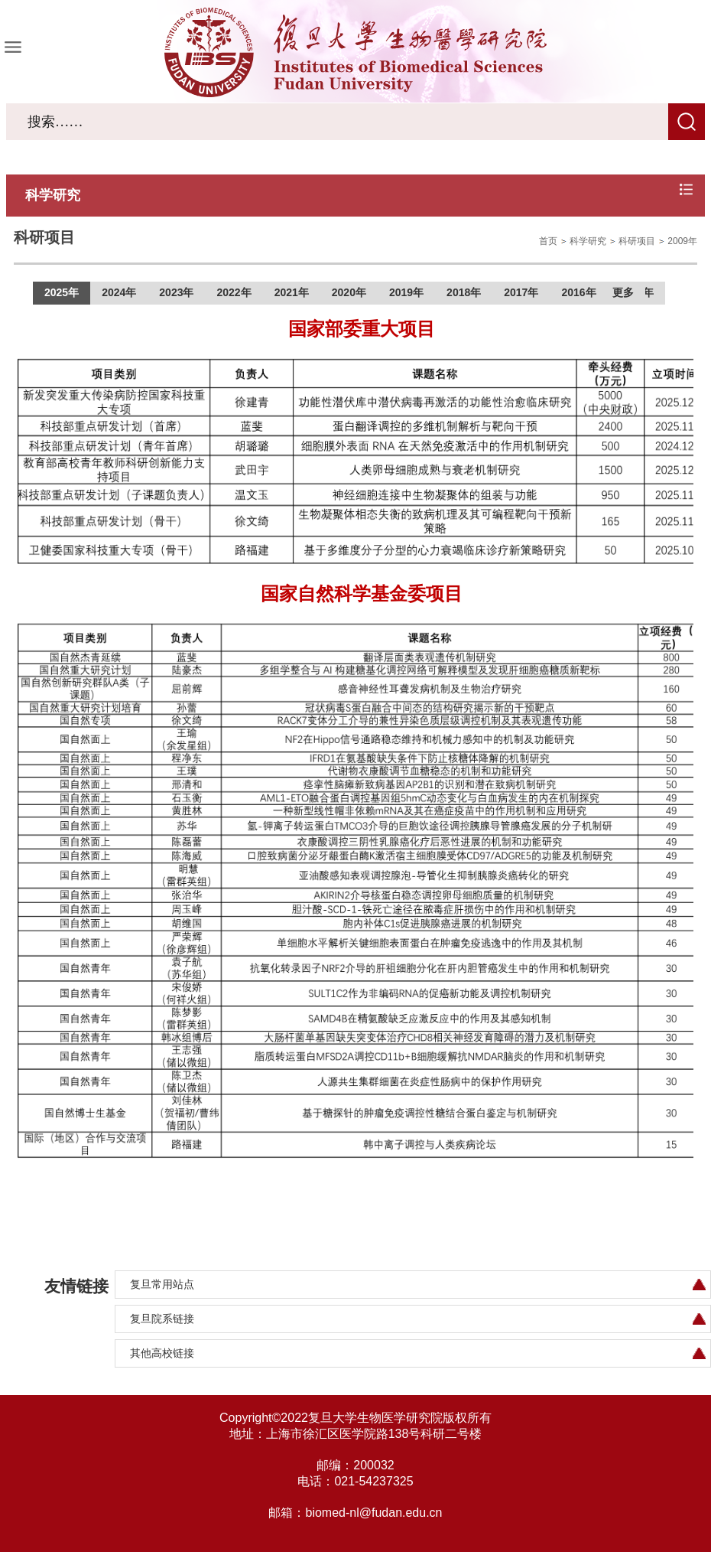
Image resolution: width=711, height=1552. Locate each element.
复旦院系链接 (162, 1318)
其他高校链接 (162, 1353)
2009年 (682, 241)
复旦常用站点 (162, 1284)
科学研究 (588, 241)
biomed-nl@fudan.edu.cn (373, 1512)
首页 (548, 241)
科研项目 (636, 241)
